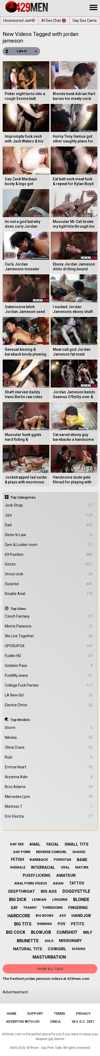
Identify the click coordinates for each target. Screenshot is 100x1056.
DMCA (55, 1022)
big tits (22, 924)
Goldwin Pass (49, 665)
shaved (78, 852)
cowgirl (57, 949)
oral (65, 867)
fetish (17, 859)
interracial (43, 867)
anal (35, 844)
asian (58, 883)
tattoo (76, 883)
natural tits (27, 949)
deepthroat (21, 891)
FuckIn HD (49, 656)
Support (35, 1014)
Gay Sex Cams (85, 20)
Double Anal (49, 594)
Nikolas (49, 737)
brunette (28, 940)
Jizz (49, 515)
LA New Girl (49, 695)
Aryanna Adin (49, 777)
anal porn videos (30, 883)
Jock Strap (49, 505)
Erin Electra (49, 816)
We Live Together (49, 636)
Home (11, 1014)
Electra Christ (49, 705)
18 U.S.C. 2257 (82, 1022)
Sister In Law (49, 535)
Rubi (49, 757)
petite (77, 924)
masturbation (49, 957)
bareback (39, 860)
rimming (44, 924)
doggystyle (76, 891)
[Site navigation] (93, 8)
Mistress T (49, 806)
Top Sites (18, 608)
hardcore (18, 915)
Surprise (49, 584)
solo (49, 941)
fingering (78, 908)
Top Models (20, 719)
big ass (49, 891)
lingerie (59, 900)
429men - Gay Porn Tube (44, 1048)
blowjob (41, 932)
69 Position (49, 554)
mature (82, 867)
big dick (17, 899)
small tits (77, 844)
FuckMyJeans (49, 675)
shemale (17, 867)
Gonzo (49, 564)
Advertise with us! (23, 1022)
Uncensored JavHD (19, 20)
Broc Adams (49, 787)
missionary (70, 941)
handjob (81, 915)
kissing (78, 949)
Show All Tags (50, 969)
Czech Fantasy (49, 616)
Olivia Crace (49, 747)
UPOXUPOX (49, 646)
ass (62, 916)
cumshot (67, 932)
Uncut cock (49, 574)
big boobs (44, 916)
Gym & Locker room (49, 545)
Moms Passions (49, 626)
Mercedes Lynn (49, 796)
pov (61, 924)
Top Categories (22, 497)
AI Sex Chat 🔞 (53, 20)
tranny (30, 908)
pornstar (62, 860)
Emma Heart (49, 767)
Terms (59, 1014)
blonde (81, 899)
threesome (52, 908)
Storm (49, 727)
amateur (66, 875)
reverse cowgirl (51, 852)
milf (88, 932)
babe (82, 859)
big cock (15, 932)
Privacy (83, 1014)
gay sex (17, 844)
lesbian (39, 900)
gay (14, 908)
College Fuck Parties (49, 685)
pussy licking (36, 875)
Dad (49, 525)
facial (52, 844)
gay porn (21, 852)
